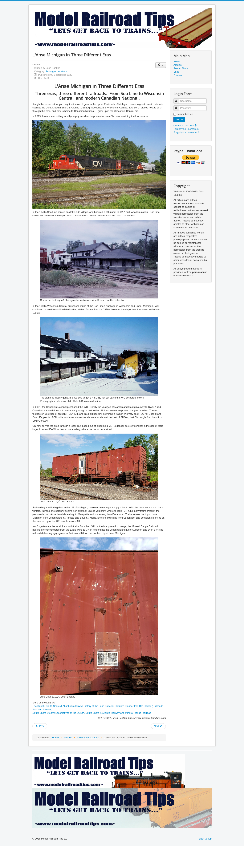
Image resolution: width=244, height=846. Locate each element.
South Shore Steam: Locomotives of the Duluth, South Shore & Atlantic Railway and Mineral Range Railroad (91, 712)
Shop (176, 71)
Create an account (185, 125)
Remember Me (185, 114)
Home (176, 61)
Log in (179, 119)
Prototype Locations (56, 71)
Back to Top (205, 838)
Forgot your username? (186, 129)
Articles (177, 64)
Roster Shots (180, 68)
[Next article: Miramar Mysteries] (158, 726)
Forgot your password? (186, 132)
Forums (177, 75)
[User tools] (160, 65)
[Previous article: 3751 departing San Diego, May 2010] (39, 726)
